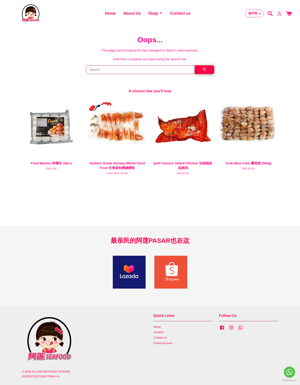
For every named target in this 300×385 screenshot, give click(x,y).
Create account (162, 345)
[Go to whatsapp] (289, 372)
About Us (132, 14)
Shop (155, 14)
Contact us (180, 14)
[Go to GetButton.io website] (289, 380)
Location (158, 334)
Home (110, 14)
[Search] (140, 71)
